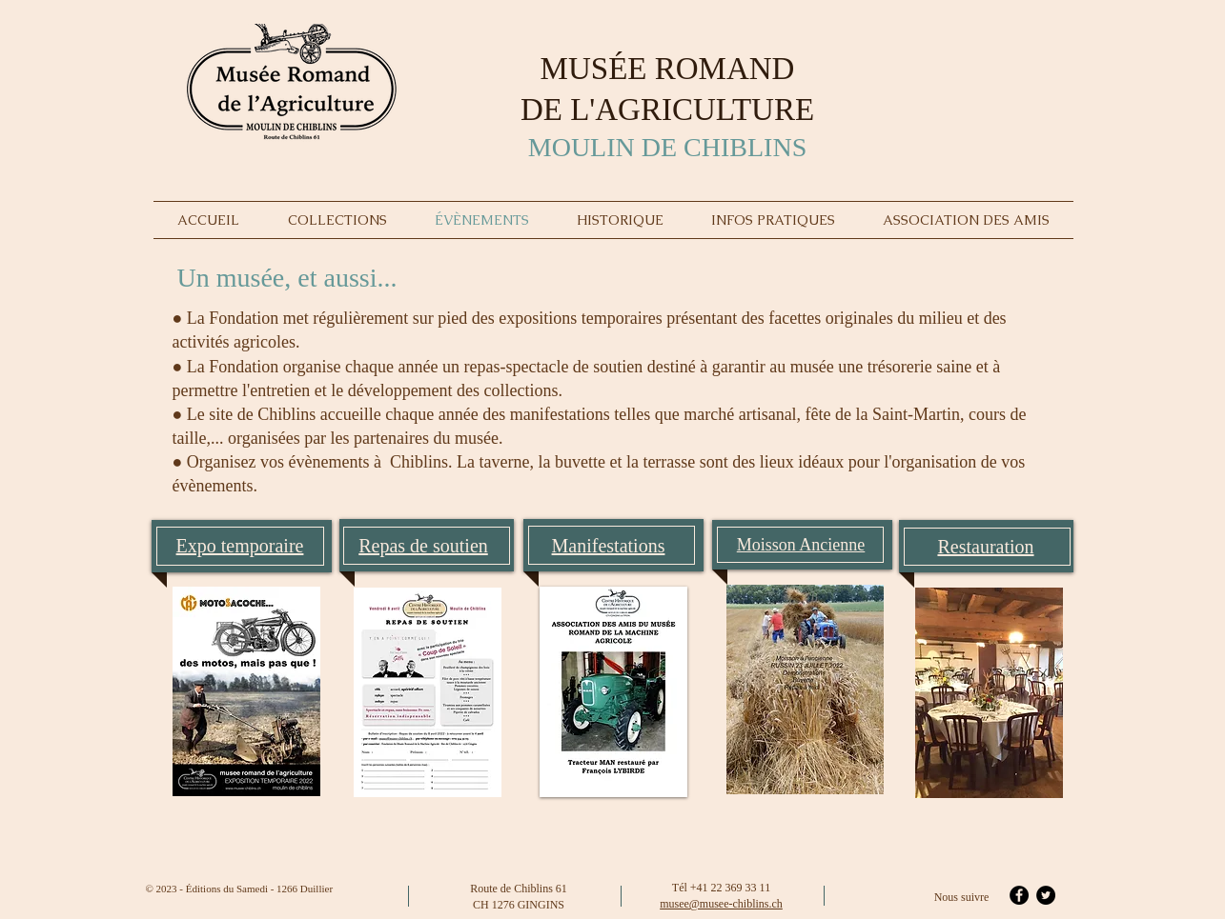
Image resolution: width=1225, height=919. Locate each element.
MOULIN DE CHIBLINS (667, 147)
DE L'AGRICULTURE (667, 109)
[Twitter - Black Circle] (1045, 895)
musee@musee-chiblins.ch (721, 903)
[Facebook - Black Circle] (1019, 895)
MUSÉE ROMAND (668, 68)
